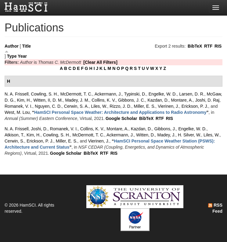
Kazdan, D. (157, 100)
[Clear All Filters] (100, 62)
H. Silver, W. (189, 134)
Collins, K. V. (104, 100)
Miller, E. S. (145, 106)
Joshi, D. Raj (207, 100)
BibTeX (195, 46)
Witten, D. (145, 134)
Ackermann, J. (108, 94)
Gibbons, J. (165, 128)
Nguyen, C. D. (48, 106)
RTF (208, 46)
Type (12, 56)
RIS (218, 46)
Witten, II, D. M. (48, 100)
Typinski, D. (135, 94)
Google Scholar (121, 118)
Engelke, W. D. (163, 94)
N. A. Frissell (17, 94)
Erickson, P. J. (195, 106)
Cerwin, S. (14, 141)
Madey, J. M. (77, 100)
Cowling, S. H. (44, 94)
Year (22, 56)
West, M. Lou (17, 112)
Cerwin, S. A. (76, 106)
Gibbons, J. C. (131, 100)
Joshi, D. (39, 128)
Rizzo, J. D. (121, 106)
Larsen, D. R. (191, 94)
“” (120, 112)
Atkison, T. (14, 134)
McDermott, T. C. (76, 94)
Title (26, 46)
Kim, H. (24, 100)
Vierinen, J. (168, 106)
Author (12, 46)
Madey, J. (166, 134)
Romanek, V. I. (18, 106)
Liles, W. (99, 106)
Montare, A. (182, 100)
